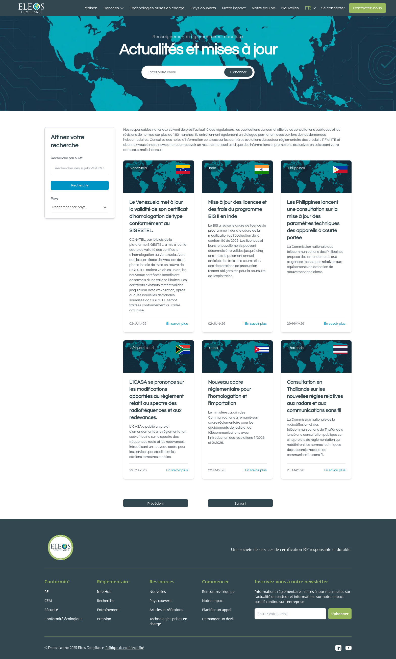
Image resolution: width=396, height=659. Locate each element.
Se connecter (333, 8)
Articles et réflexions (166, 609)
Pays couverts (203, 8)
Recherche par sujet (67, 158)
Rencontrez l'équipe (218, 591)
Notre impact (234, 8)
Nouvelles (290, 8)
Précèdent (155, 503)
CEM (48, 600)
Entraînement (108, 609)
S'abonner (238, 72)
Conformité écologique (63, 618)
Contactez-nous (367, 8)
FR (310, 8)
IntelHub (104, 591)
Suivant (240, 503)
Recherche (79, 185)
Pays (55, 198)
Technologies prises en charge (157, 8)
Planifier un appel (216, 609)
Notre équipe (263, 8)
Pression (104, 618)
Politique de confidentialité (124, 648)
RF (46, 591)
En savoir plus (177, 323)
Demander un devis (218, 618)
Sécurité (51, 609)
